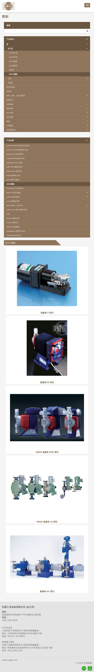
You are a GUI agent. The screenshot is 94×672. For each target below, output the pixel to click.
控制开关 (10, 100)
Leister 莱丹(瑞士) (48, 197)
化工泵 (49, 48)
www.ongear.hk (9, 660)
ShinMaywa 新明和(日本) (16, 231)
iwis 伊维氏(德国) (13, 180)
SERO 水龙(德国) (13, 227)
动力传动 (48, 113)
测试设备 (48, 108)
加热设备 (48, 104)
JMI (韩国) (10, 184)
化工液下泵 (13, 57)
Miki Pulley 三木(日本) (48, 205)
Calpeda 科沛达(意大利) (16, 158)
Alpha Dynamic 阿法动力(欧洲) (18, 146)
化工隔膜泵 (13, 66)
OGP (8, 214)
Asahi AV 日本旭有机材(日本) (17, 150)
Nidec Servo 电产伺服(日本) (17, 210)
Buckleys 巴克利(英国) (15, 154)
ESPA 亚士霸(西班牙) (14, 167)
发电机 (9, 91)
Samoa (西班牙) (12, 223)
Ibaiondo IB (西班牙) (14, 171)
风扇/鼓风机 (48, 130)
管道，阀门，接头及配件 (48, 95)
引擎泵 (10, 83)
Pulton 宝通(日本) (13, 218)
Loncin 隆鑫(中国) (13, 201)
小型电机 (48, 125)
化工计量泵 (13, 74)
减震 (48, 121)
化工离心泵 (13, 53)
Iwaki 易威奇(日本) (13, 175)
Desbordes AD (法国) (14, 163)
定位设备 (48, 117)
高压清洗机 (11, 87)
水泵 (49, 78)
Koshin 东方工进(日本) (15, 188)
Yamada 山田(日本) (14, 235)
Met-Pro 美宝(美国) (48, 192)
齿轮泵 (11, 70)
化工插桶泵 (13, 61)
